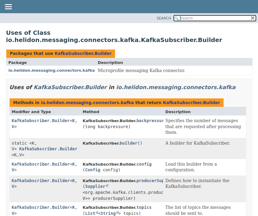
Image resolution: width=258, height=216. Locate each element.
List (90, 213)
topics (144, 207)
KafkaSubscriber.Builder (83, 53)
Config (92, 169)
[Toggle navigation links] (8, 7)
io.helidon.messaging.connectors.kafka (51, 70)
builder (129, 143)
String (108, 213)
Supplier (95, 186)
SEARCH (164, 18)
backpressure (151, 120)
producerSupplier (156, 180)
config (144, 164)
